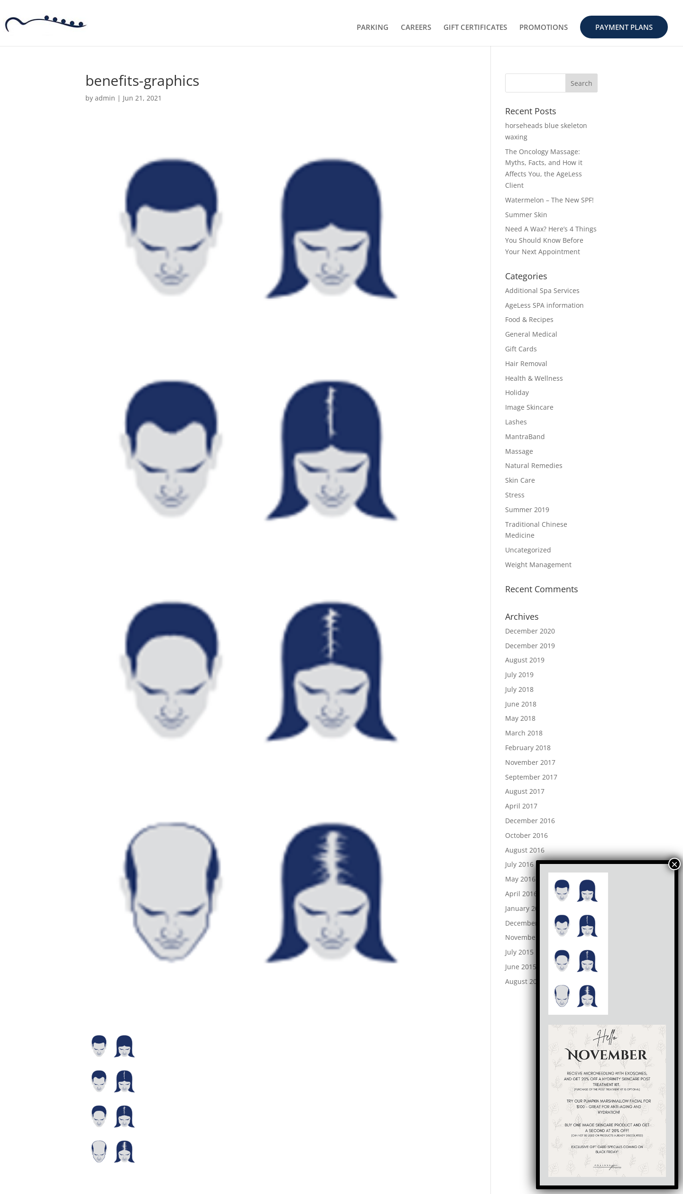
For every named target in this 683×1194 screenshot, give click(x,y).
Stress (515, 494)
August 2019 (525, 659)
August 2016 (525, 849)
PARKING (372, 28)
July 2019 (519, 674)
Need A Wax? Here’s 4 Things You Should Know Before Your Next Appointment (551, 240)
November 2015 (530, 937)
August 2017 (525, 791)
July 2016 (519, 864)
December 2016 (530, 820)
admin (105, 97)
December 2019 (530, 645)
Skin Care (520, 480)
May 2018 (520, 718)
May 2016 (520, 878)
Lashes (516, 421)
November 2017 (530, 762)
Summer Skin (526, 214)
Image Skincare (529, 407)
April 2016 (521, 893)
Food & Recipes (529, 319)
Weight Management (538, 564)
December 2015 (530, 923)
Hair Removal (526, 363)
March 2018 (524, 732)
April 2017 (521, 805)
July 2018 (519, 689)
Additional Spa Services (542, 290)
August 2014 (525, 981)
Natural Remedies (534, 465)
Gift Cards (521, 348)
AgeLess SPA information (544, 305)
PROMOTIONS (543, 28)
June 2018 (520, 703)
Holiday (517, 392)
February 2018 (528, 747)
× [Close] (674, 864)
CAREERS (416, 28)
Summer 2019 (527, 509)
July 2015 (519, 951)
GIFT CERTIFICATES (475, 28)
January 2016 (525, 908)
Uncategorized (528, 549)
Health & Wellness (534, 378)
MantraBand (525, 436)
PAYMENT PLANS (624, 27)
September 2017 (531, 776)
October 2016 (526, 835)
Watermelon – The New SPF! (549, 199)
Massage (519, 451)
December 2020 (530, 630)
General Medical (531, 334)
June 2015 (520, 966)
